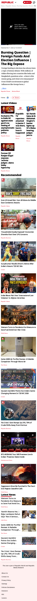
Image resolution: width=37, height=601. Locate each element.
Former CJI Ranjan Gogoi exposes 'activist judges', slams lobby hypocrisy (7, 160)
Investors (5, 591)
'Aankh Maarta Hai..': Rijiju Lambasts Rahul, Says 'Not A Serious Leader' (10, 515)
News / (3, 6)
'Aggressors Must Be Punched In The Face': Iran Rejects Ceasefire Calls (18, 487)
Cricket (3, 269)
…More (3, 88)
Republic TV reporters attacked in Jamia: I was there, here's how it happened (20, 123)
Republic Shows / (11, 6)
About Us (5, 573)
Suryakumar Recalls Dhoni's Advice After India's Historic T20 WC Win (17, 265)
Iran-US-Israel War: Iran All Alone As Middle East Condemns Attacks (18, 201)
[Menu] (34, 2)
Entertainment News (6, 460)
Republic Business (6, 237)
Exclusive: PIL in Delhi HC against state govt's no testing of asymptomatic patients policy (7, 124)
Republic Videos (5, 206)
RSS (3, 594)
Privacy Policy (6, 580)
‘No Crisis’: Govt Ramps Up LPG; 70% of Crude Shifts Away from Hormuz (16, 423)
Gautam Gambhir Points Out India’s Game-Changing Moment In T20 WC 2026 (18, 392)
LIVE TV (27, 2)
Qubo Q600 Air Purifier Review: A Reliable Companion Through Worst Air (17, 360)
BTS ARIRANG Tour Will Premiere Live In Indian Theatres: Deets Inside (17, 455)
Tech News (4, 365)
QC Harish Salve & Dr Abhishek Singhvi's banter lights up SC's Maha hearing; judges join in (31, 124)
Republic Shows (5, 91)
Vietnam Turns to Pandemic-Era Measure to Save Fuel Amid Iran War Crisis (18, 328)
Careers (4, 598)
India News (4, 520)
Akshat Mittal (16, 91)
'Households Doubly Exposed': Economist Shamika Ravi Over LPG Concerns (17, 233)
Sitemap (4, 584)
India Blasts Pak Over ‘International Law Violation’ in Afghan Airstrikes (17, 296)
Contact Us (5, 577)
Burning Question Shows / (25, 6)
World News (4, 333)
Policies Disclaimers (8, 587)
